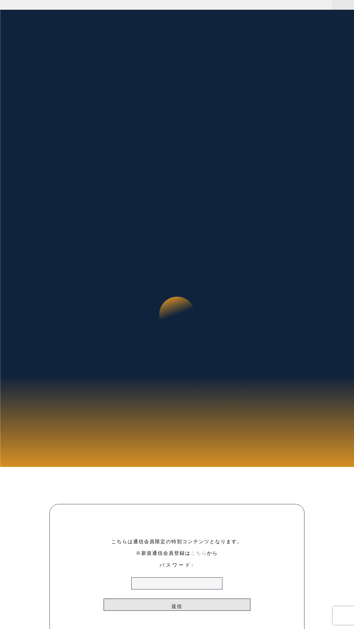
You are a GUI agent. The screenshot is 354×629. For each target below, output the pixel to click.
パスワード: (176, 575)
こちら (199, 553)
